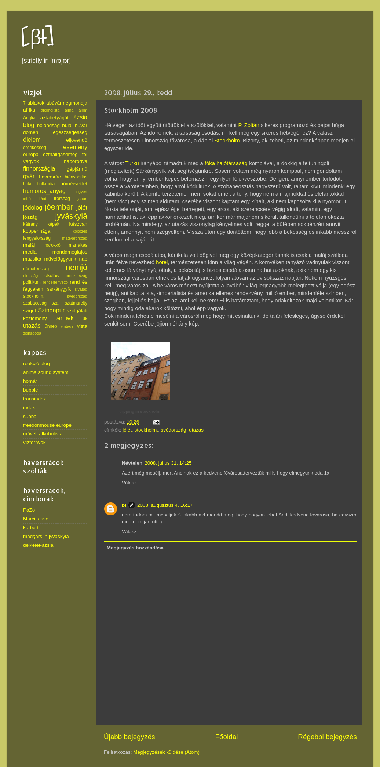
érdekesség (34, 147)
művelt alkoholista (42, 433)
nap (83, 259)
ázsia (80, 117)
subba (30, 416)
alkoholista (50, 110)
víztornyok (34, 442)
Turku (132, 163)
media (30, 252)
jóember (59, 206)
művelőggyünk (60, 259)
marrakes (78, 245)
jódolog (32, 207)
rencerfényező (55, 282)
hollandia (46, 183)
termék (64, 318)
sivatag (81, 289)
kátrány (30, 224)
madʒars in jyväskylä (46, 536)
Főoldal (226, 737)
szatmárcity (76, 303)
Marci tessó (35, 518)
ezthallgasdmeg (60, 154)
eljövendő (76, 140)
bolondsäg (48, 125)
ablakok (36, 103)
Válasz (129, 483)
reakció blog (36, 363)
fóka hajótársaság (226, 163)
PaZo (29, 510)
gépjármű (77, 169)
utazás (196, 430)
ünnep (51, 326)
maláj (29, 245)
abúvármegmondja (66, 103)
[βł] (37, 37)
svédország (173, 430)
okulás (51, 275)
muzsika (32, 259)
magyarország (74, 238)
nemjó (76, 267)
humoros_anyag (44, 191)
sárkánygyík (59, 289)
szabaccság (35, 303)
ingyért (81, 191)
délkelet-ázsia (38, 545)
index (29, 407)
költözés (80, 231)
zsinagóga (32, 333)
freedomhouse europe (47, 425)
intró (27, 198)
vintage (67, 326)
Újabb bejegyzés (129, 737)
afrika (29, 110)
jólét (127, 430)
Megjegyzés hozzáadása (135, 547)
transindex (34, 398)
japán (82, 198)
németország (36, 268)
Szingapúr (51, 310)
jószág (30, 217)
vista (82, 326)
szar (55, 303)
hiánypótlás (76, 176)
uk (85, 318)
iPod (43, 198)
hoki (27, 183)
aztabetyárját (54, 117)
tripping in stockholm (139, 411)
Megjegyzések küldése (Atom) (166, 752)
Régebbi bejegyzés (327, 737)
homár (30, 381)
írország (62, 198)
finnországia (39, 168)
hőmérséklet (73, 183)
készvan (78, 224)
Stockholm (227, 140)
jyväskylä (71, 216)
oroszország (76, 275)
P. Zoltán (249, 125)
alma (69, 110)
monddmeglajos (69, 252)
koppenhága (36, 231)
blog (28, 124)
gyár (29, 176)
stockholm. (146, 430)
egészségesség (70, 132)
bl (124, 505)
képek (53, 224)
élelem (32, 139)
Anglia (29, 117)
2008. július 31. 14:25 (168, 463)
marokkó (52, 245)
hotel (162, 262)
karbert (31, 527)
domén (30, 132)
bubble (30, 390)
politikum (32, 282)
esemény (75, 146)
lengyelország (37, 238)
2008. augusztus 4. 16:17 (165, 505)
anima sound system (46, 372)
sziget (29, 310)
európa (31, 154)
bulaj (67, 125)
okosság (30, 275)
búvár (81, 125)
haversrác (50, 176)
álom (83, 110)
